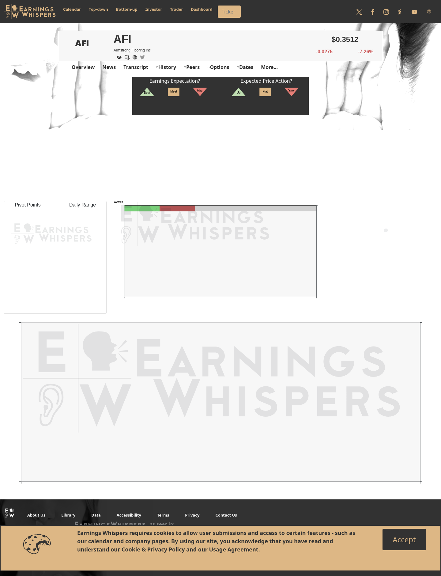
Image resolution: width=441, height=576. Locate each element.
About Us (36, 515)
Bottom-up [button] (127, 9)
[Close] (404, 539)
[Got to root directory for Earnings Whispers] (30, 11)
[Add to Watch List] (118, 56)
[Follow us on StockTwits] (399, 11)
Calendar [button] (72, 9)
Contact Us (226, 515)
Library (68, 515)
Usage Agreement (233, 549)
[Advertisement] (220, 158)
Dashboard (201, 9)
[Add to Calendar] (126, 56)
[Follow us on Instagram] (386, 11)
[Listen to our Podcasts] (429, 11)
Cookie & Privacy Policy (153, 549)
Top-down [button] (98, 9)
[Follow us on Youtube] (414, 11)
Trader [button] (176, 9)
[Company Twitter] (141, 56)
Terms (163, 515)
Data (96, 515)
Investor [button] (153, 9)
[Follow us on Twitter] (359, 11)
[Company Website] (133, 56)
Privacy (192, 515)
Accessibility (129, 515)
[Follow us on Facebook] (373, 11)
